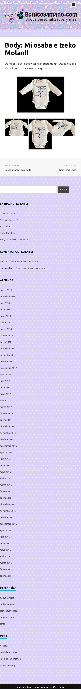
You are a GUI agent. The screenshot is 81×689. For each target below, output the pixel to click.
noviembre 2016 (8, 433)
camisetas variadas (9, 611)
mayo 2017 (5, 394)
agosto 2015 (6, 530)
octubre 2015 (6, 517)
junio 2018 (5, 309)
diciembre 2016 (7, 426)
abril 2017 (5, 400)
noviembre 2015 (8, 511)
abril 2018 (5, 322)
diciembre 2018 (7, 296)
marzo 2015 (6, 563)
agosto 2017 (6, 374)
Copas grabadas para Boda (18, 170)
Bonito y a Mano (41, 687)
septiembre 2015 (8, 524)
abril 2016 (5, 478)
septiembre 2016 (8, 446)
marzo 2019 (6, 290)
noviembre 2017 (8, 355)
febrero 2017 (6, 413)
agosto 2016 (6, 452)
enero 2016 (5, 498)
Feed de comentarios (10, 659)
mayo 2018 (5, 316)
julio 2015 (5, 537)
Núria (2, 261)
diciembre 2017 (7, 348)
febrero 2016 (6, 491)
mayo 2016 (5, 472)
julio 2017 (5, 381)
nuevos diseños (8, 617)
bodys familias (7, 598)
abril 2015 (5, 556)
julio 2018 (5, 303)
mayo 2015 (5, 550)
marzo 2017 (6, 407)
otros (2, 624)
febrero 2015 (6, 569)
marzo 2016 (6, 485)
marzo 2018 (6, 329)
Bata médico (6, 226)
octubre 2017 (6, 361)
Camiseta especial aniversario (23, 261)
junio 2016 (5, 465)
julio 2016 (5, 459)
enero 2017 (5, 420)
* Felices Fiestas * (9, 220)
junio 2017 (5, 387)
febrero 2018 (6, 335)
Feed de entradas (8, 652)
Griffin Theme (57, 687)
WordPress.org (7, 665)
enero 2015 (5, 576)
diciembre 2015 (7, 504)
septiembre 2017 (8, 368)
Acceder (4, 646)
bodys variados (7, 604)
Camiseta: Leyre (8, 213)
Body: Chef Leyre (67, 170)
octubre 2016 (6, 439)
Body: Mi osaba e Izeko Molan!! (15, 239)
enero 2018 (5, 342)
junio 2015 (5, 543)
